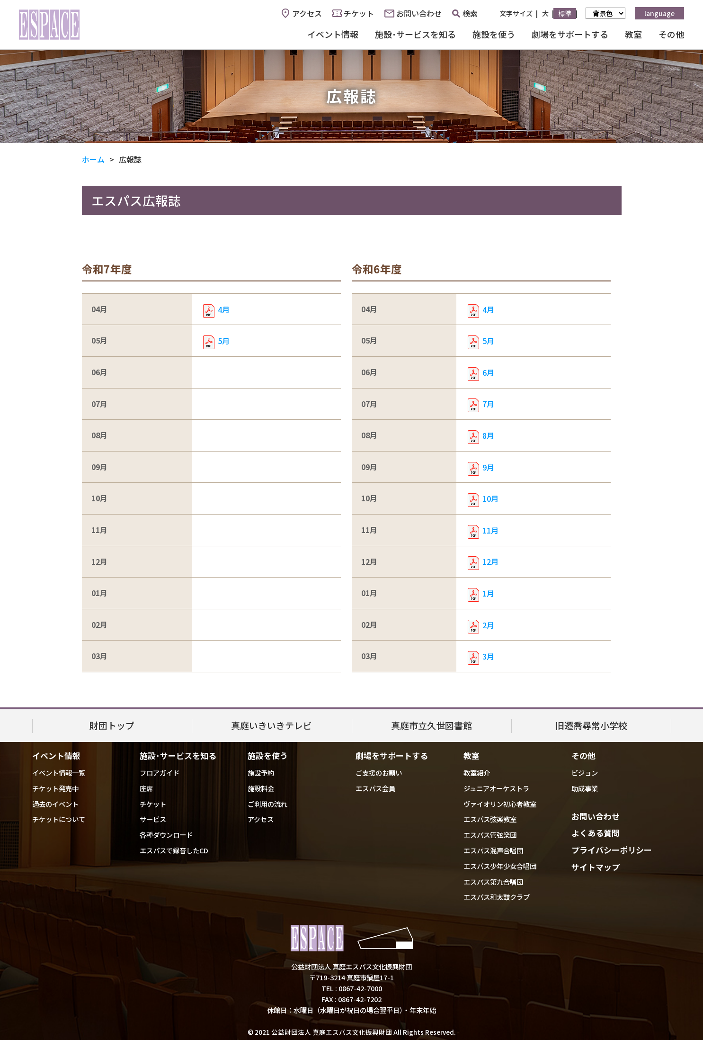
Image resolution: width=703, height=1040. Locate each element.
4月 (224, 309)
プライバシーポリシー (611, 850)
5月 (224, 340)
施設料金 (261, 788)
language (659, 13)
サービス (153, 819)
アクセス (307, 13)
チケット (359, 13)
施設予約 (261, 773)
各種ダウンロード (166, 835)
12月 (490, 561)
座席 (146, 788)
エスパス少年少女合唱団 (499, 866)
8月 (488, 435)
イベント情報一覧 (58, 773)
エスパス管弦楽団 (489, 835)
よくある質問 (595, 833)
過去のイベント (55, 804)
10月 (490, 498)
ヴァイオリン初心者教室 (499, 804)
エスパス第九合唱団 (493, 881)
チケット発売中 (55, 788)
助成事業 (584, 788)
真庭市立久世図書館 (431, 725)
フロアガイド (159, 773)
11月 (490, 530)
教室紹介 (476, 773)
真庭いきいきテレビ (271, 725)
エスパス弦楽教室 (489, 819)
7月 (488, 403)
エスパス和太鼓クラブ (496, 897)
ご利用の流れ (267, 804)
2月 (488, 625)
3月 (488, 656)
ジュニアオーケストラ (496, 788)
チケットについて (58, 819)
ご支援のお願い (379, 773)
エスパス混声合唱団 (493, 850)
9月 (488, 467)
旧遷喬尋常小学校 (591, 725)
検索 (465, 13)
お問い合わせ (419, 13)
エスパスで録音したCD (174, 850)
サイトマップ (595, 867)
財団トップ (111, 725)
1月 (488, 593)
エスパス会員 (375, 788)
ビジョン (584, 773)
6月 (488, 372)
